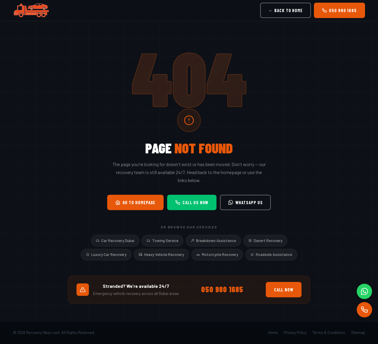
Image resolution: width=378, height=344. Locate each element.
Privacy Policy (295, 332)
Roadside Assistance (271, 254)
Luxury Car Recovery (106, 254)
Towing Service (162, 240)
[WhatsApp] (364, 291)
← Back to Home (285, 10)
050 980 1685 (339, 10)
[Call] (364, 309)
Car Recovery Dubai (115, 240)
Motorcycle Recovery (217, 254)
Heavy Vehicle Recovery (161, 254)
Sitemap (358, 332)
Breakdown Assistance (213, 240)
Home (273, 332)
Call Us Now (191, 202)
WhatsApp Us (245, 202)
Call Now (283, 289)
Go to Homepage (135, 202)
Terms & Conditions (328, 332)
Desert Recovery (265, 240)
